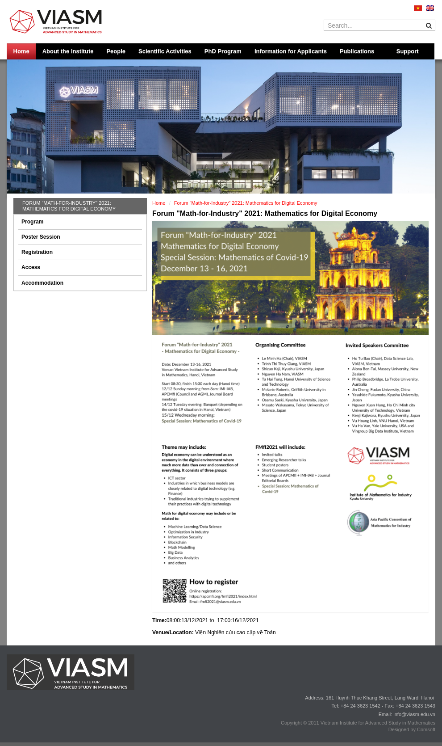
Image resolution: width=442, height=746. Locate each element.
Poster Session (40, 237)
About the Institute (68, 51)
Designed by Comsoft (411, 729)
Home (21, 51)
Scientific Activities (165, 51)
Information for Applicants (290, 51)
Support (407, 51)
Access (30, 267)
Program (32, 222)
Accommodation (42, 283)
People (115, 51)
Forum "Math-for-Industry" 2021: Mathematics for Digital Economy (69, 205)
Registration (37, 252)
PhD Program (223, 51)
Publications (357, 51)
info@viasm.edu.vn (414, 714)
